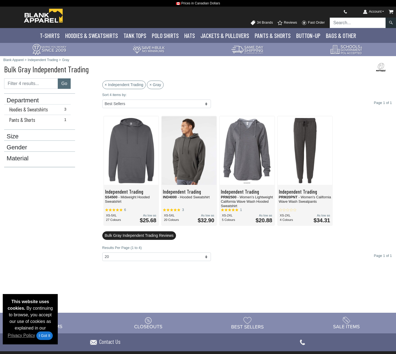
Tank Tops (134, 35)
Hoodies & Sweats (91, 35)
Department (23, 100)
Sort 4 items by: (114, 95)
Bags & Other (341, 35)
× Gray (155, 85)
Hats (189, 35)
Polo (165, 35)
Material (18, 158)
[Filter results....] (31, 83)
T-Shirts (50, 35)
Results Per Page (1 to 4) (122, 248)
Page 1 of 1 (383, 256)
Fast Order (313, 23)
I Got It (44, 335)
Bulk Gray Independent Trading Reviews (139, 235)
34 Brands (261, 23)
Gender (17, 147)
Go (64, 83)
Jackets (224, 35)
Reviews (287, 23)
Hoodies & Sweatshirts (39, 109)
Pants (273, 35)
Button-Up (308, 35)
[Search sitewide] (358, 23)
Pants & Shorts (39, 120)
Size (13, 136)
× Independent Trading (124, 85)
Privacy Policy (21, 335)
